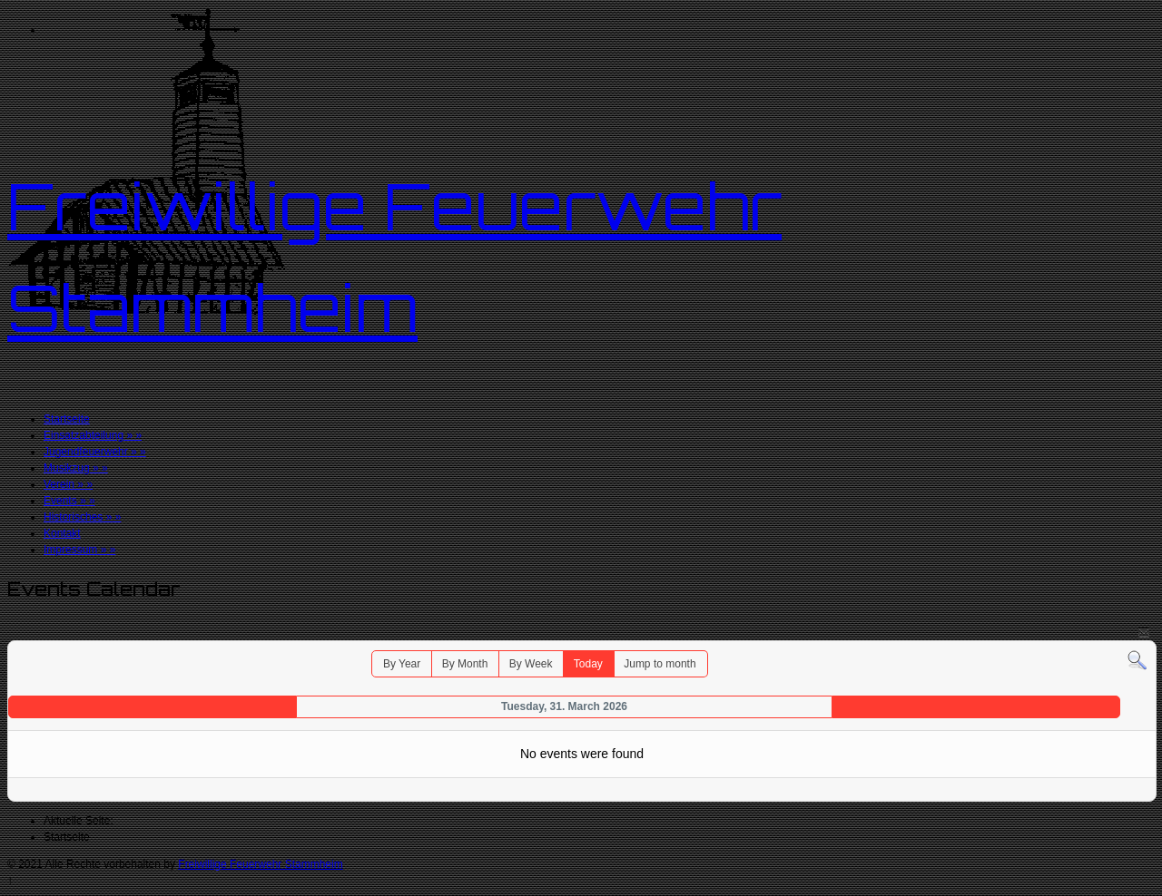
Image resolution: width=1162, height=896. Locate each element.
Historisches (82, 517)
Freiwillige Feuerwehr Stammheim (260, 864)
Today (588, 663)
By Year (401, 663)
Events (69, 500)
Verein (68, 484)
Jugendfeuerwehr (95, 451)
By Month (465, 663)
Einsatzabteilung (93, 435)
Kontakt (62, 533)
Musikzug (76, 468)
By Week (531, 663)
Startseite (67, 419)
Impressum (79, 549)
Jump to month (659, 663)
